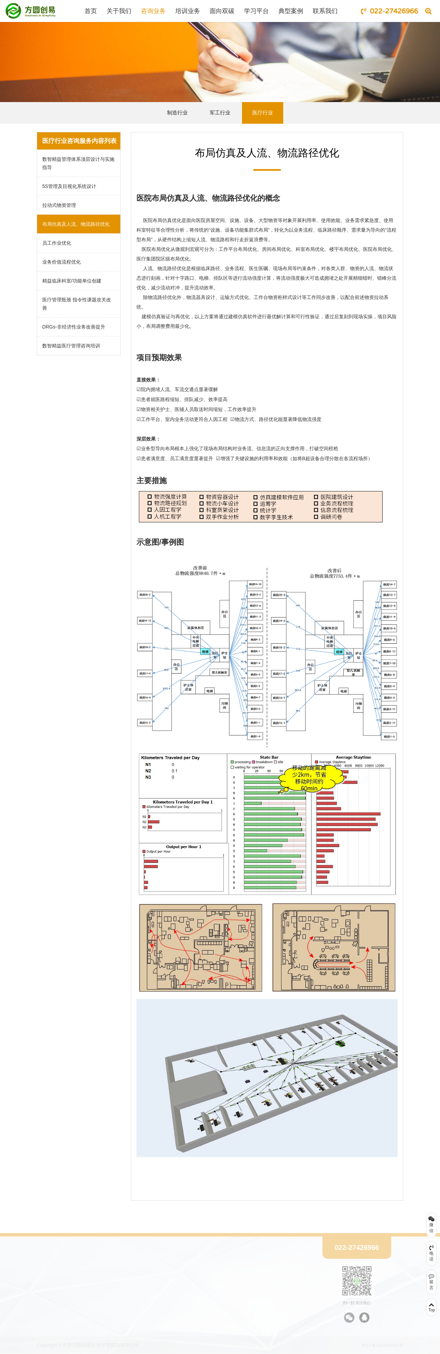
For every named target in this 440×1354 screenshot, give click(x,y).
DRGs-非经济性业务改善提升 (73, 327)
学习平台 (256, 11)
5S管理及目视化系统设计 (69, 186)
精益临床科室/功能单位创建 (71, 281)
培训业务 (187, 11)
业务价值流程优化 (61, 262)
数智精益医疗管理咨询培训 (71, 345)
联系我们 (325, 11)
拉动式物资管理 (59, 205)
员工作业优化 (56, 243)
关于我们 (119, 11)
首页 (91, 11)
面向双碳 (222, 11)
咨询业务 (153, 11)
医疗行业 (262, 112)
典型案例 (290, 11)
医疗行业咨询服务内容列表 (79, 140)
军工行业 (220, 112)
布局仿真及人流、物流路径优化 (76, 224)
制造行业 (177, 112)
